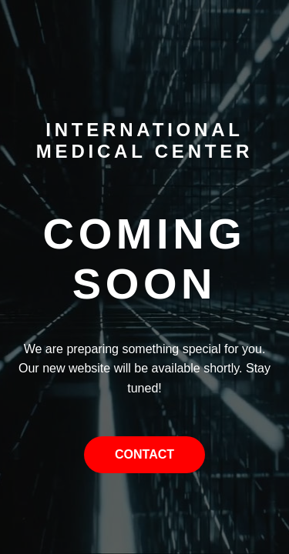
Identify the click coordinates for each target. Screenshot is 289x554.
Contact (144, 454)
